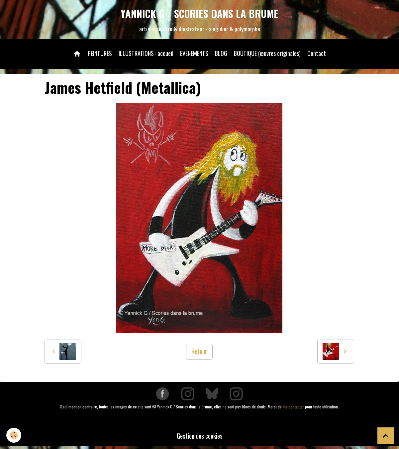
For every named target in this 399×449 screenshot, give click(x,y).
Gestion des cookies (199, 437)
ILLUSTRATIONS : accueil (146, 54)
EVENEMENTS (194, 54)
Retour (199, 353)
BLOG (221, 54)
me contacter (293, 408)
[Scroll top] (385, 435)
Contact (316, 54)
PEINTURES (100, 54)
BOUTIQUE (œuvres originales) (267, 54)
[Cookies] (14, 435)
